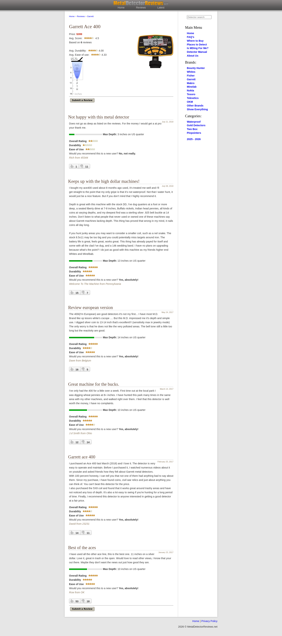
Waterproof (194, 121)
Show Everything (197, 109)
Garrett (90, 16)
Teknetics (193, 98)
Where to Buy (195, 40)
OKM (190, 101)
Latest (160, 7)
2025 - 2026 (194, 139)
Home (121, 7)
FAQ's (190, 37)
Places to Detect (197, 44)
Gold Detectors (196, 125)
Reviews (141, 7)
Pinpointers (194, 132)
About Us (192, 55)
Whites (191, 71)
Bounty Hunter (196, 68)
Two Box (192, 129)
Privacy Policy (209, 621)
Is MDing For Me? (197, 48)
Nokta (190, 90)
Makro (190, 83)
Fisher (191, 75)
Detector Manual (197, 51)
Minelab (192, 86)
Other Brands (195, 105)
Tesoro (191, 94)
